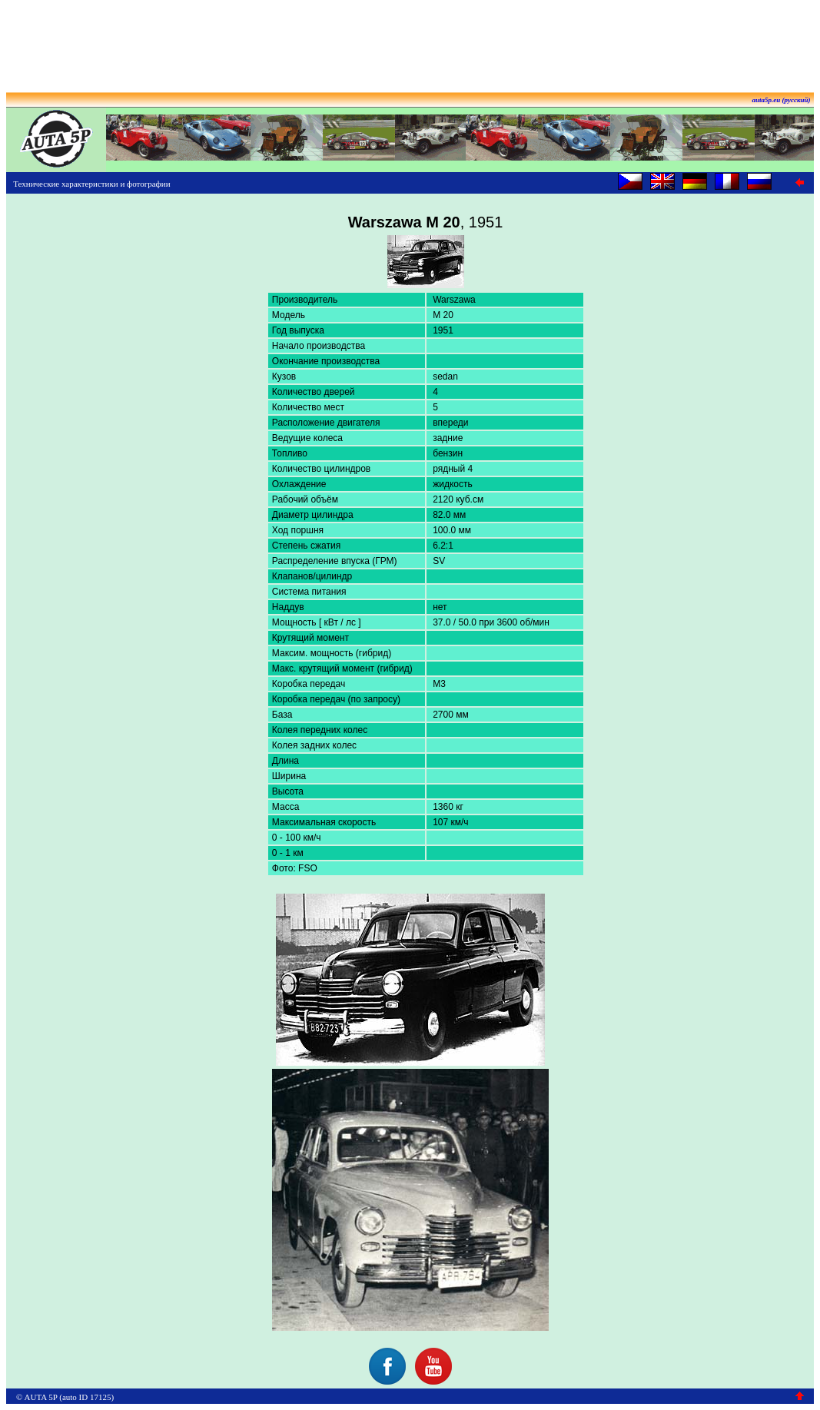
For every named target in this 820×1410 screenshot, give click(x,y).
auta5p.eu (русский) (781, 100)
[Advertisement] (410, 40)
